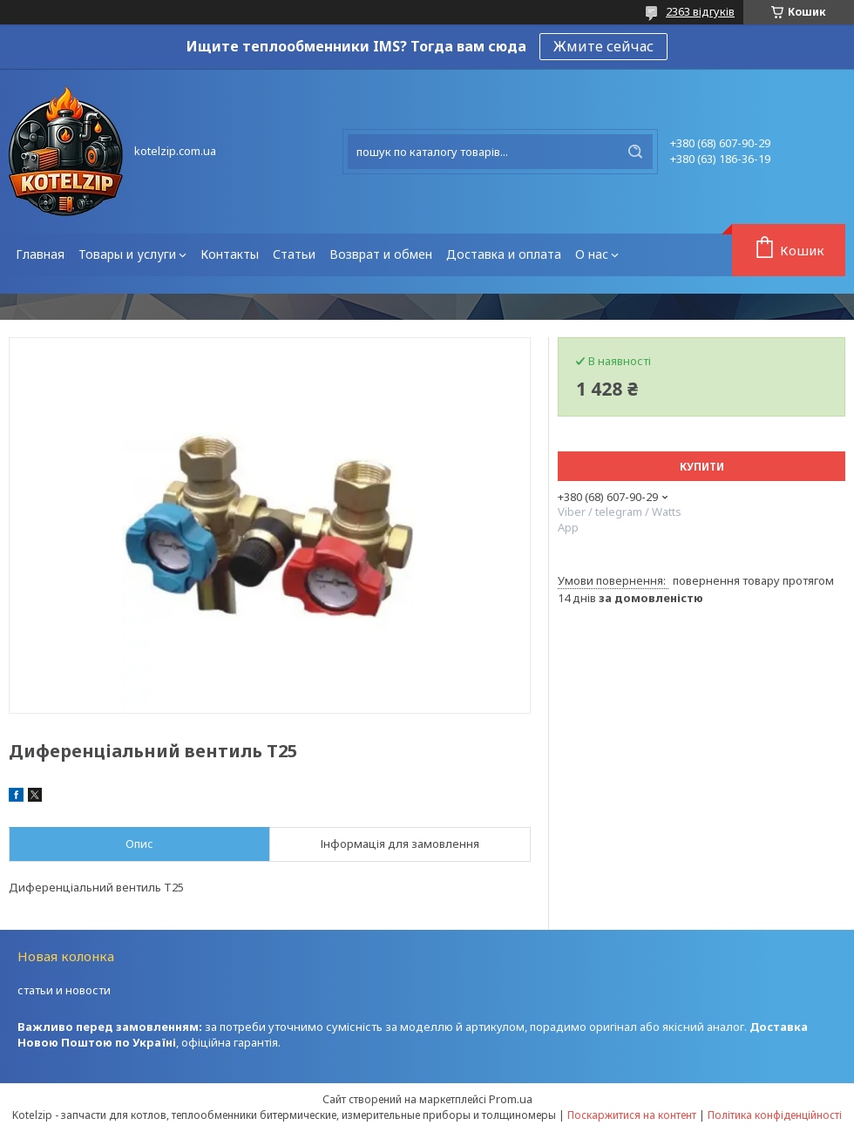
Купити (702, 466)
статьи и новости (64, 990)
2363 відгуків (700, 11)
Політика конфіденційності (775, 1115)
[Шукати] (635, 151)
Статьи (294, 254)
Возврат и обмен (380, 254)
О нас (591, 254)
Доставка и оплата (503, 254)
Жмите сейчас (603, 46)
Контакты (229, 254)
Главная (40, 254)
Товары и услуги (127, 254)
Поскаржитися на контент (631, 1115)
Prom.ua (510, 1099)
